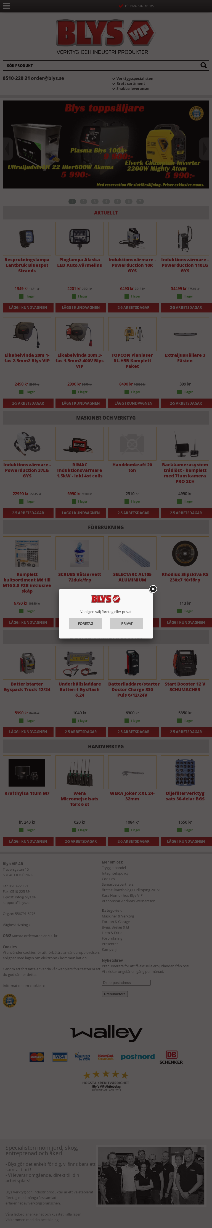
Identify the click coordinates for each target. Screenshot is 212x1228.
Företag (85, 623)
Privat (126, 623)
